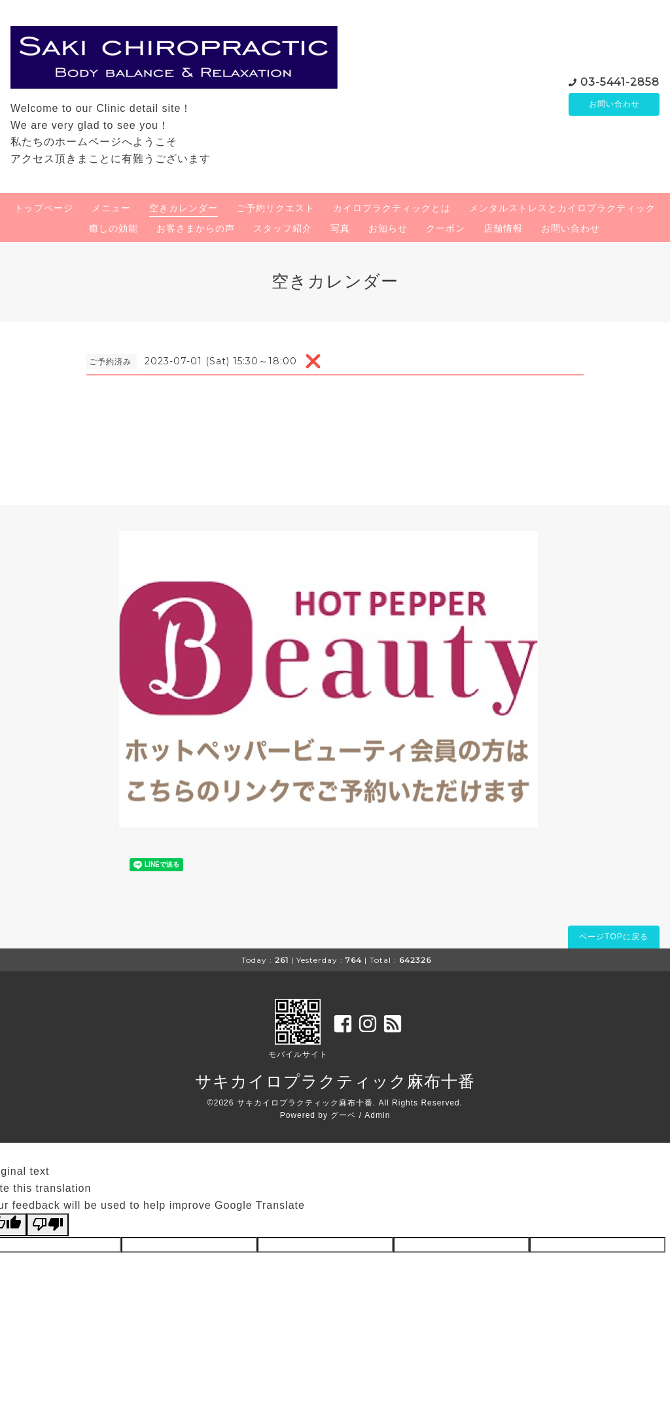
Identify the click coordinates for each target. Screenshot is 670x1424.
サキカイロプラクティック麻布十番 (335, 1081)
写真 (340, 228)
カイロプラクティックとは (392, 208)
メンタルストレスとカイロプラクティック (562, 208)
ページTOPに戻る (613, 936)
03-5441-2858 (620, 81)
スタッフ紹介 (282, 228)
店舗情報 (503, 228)
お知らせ (388, 228)
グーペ (343, 1115)
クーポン (445, 228)
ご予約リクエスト (275, 208)
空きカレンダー (183, 208)
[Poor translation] (48, 1224)
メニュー (111, 208)
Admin (377, 1115)
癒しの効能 (113, 228)
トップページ (43, 208)
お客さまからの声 (195, 228)
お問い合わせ (614, 104)
